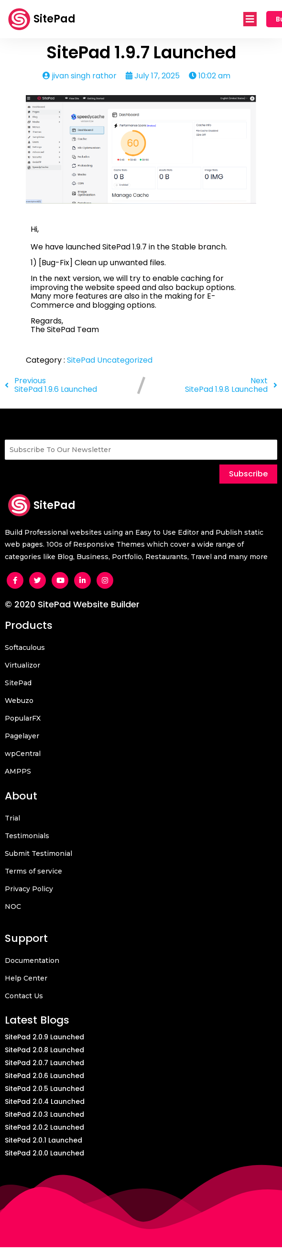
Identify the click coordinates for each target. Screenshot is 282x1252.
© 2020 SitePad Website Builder (72, 604)
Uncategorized (124, 360)
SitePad (82, 360)
